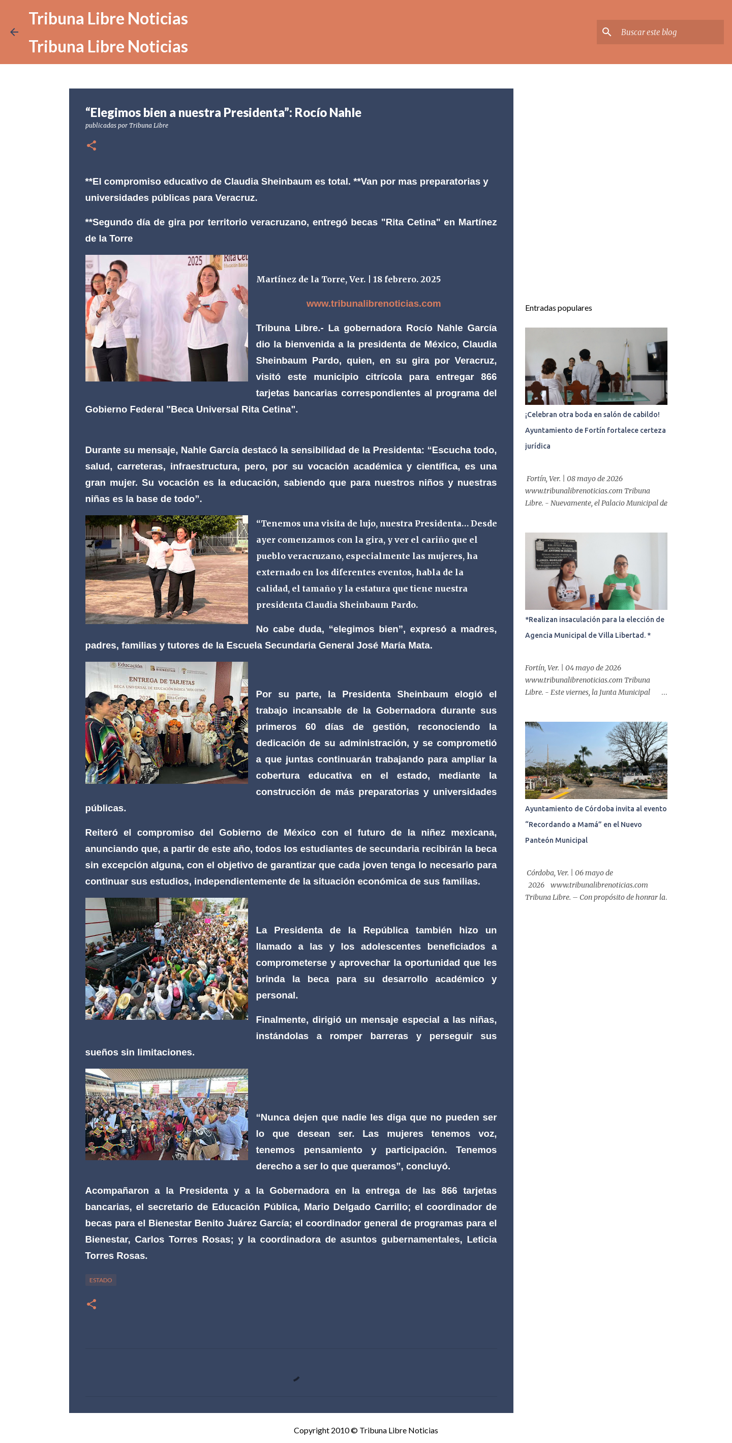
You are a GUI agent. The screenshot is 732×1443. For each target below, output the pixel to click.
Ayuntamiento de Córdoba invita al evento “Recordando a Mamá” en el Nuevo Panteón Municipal (596, 824)
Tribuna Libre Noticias (108, 18)
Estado (100, 1280)
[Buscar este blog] (670, 32)
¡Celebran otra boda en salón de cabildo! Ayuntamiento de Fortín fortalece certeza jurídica (595, 430)
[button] (91, 146)
